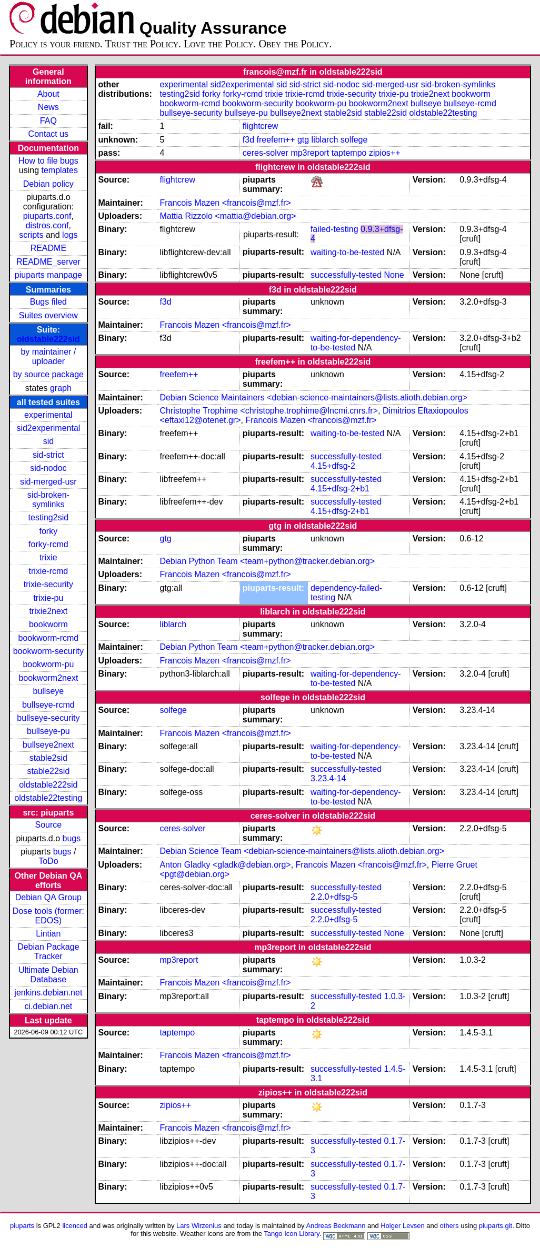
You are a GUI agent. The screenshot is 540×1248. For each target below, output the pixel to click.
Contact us (48, 133)
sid (48, 441)
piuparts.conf (47, 216)
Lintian (48, 933)
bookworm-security (48, 651)
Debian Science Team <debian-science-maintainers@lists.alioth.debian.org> (301, 851)
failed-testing (334, 229)
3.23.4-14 (328, 778)
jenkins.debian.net (48, 992)
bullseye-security (48, 717)
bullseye (48, 691)
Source (48, 824)
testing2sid (48, 517)
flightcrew (260, 126)
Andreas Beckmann (335, 1226)
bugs (72, 838)
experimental (48, 414)
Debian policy (48, 183)
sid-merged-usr (48, 481)
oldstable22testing (48, 797)
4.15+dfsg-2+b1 (340, 488)
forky (48, 531)
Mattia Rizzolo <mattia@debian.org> (227, 216)
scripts (31, 234)
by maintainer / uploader (48, 356)
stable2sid (48, 757)
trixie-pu (48, 597)
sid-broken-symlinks (48, 499)
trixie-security (48, 584)
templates (60, 170)
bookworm (48, 624)
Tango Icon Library (291, 1233)
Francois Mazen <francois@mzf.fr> (225, 202)
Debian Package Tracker (48, 951)
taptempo (349, 152)
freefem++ (276, 139)
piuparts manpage (48, 274)
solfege (354, 139)
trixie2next (48, 611)
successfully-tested (346, 274)
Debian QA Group (48, 897)
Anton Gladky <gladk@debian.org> (225, 864)
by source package (48, 374)
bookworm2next (48, 677)
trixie (48, 557)
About (48, 93)
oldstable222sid (48, 339)
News (48, 107)
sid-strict (48, 454)
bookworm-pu (48, 664)
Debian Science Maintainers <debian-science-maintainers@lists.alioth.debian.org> (313, 397)
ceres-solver (265, 152)
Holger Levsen (403, 1226)
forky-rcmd (48, 544)
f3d (248, 139)
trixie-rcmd (48, 571)
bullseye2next (48, 744)
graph (61, 388)
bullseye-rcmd (48, 704)
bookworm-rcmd (48, 637)
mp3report (310, 152)
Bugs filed (48, 301)
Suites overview (48, 315)
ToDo (48, 861)
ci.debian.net (48, 1006)
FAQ (48, 120)
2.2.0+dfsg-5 (334, 896)
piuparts (22, 1226)
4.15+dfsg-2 (333, 465)
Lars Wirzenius (199, 1226)
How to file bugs (48, 160)
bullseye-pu (48, 731)
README (48, 248)
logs (69, 234)
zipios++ (385, 152)
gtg (303, 139)
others (449, 1226)
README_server (48, 261)
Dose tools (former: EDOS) (48, 916)
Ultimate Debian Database (48, 974)
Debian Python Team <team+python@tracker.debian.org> (267, 561)
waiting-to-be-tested (348, 252)
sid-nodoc (48, 468)
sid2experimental (48, 428)
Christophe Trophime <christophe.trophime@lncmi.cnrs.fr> (268, 410)
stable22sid (48, 771)
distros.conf (47, 225)
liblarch (325, 139)
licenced (74, 1226)
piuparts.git (495, 1226)
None (394, 274)
